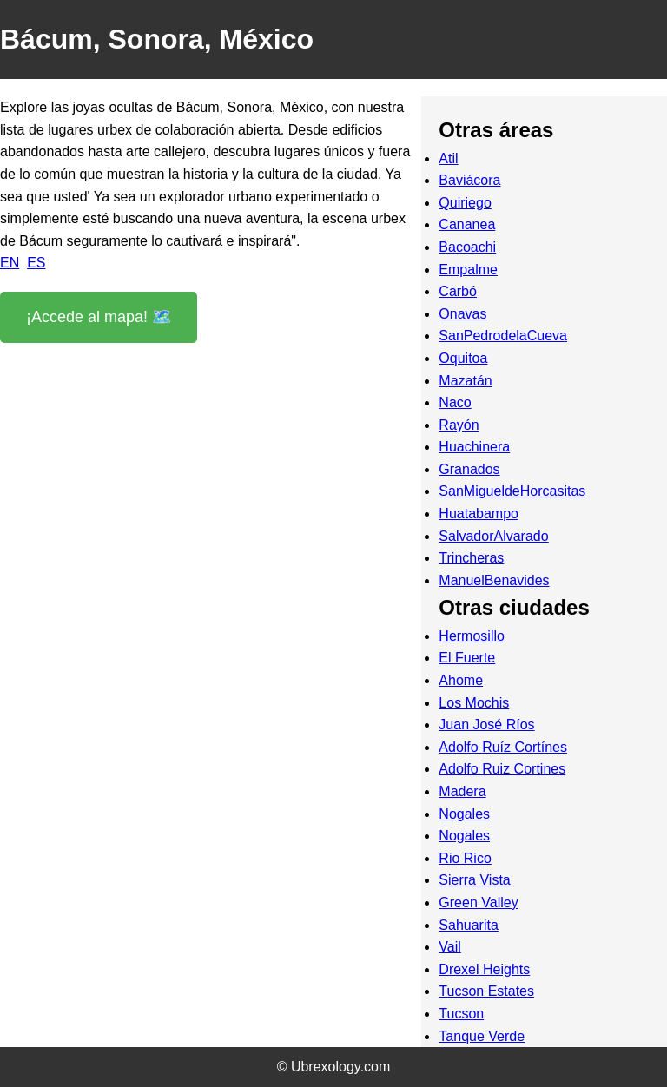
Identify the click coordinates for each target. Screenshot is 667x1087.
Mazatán (465, 380)
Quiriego (465, 202)
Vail (450, 946)
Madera (462, 791)
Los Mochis (474, 702)
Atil (448, 158)
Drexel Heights (484, 969)
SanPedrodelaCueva (503, 335)
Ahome (461, 680)
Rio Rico (465, 858)
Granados (469, 469)
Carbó (458, 291)
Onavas (462, 313)
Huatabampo (478, 513)
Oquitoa (463, 358)
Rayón (459, 425)
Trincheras (471, 557)
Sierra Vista (474, 880)
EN (9, 262)
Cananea (467, 224)
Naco (455, 402)
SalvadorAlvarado (493, 536)
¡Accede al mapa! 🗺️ (98, 317)
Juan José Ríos (486, 724)
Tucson (461, 1013)
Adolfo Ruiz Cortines (502, 768)
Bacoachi (467, 247)
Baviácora (469, 180)
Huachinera (474, 446)
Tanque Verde (482, 1036)
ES (36, 262)
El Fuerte (467, 657)
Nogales (464, 814)
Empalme (468, 269)
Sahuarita (469, 925)
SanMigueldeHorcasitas (512, 491)
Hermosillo (472, 636)
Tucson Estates (486, 991)
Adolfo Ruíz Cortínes (503, 747)
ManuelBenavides (494, 580)
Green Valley (478, 902)
